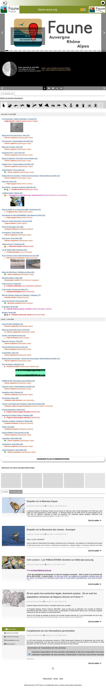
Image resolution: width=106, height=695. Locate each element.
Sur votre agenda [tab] (15, 492)
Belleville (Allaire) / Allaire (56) (12, 278)
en (84, 9)
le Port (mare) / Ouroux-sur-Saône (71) (15, 289)
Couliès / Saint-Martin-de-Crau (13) (13, 335)
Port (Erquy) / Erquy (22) (10, 398)
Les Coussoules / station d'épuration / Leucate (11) (19, 119)
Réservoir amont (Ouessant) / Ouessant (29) (17, 221)
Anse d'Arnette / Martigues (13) (12, 324)
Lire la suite (94, 520)
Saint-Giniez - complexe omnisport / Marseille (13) (19, 187)
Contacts (55, 678)
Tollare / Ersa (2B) (8, 427)
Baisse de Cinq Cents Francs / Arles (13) (15, 135)
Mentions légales (47, 678)
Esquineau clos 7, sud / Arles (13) (13, 153)
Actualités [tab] (5, 492)
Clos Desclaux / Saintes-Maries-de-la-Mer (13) (17, 141)
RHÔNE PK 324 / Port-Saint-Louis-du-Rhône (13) (18, 381)
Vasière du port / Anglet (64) (11, 284)
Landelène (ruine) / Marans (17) (12, 392)
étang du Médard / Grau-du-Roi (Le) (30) (15, 433)
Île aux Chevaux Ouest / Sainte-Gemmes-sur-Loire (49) (20, 256)
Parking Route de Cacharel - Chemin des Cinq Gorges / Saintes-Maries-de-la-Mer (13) (31, 176)
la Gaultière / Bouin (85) (10, 307)
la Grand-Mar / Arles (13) (10, 353)
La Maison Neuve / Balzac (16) (12, 193)
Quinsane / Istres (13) (9, 181)
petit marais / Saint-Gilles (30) (12, 238)
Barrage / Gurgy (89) (9, 312)
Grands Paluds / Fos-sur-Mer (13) (13, 170)
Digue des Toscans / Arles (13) (12, 147)
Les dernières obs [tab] (7, 94)
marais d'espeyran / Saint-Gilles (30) (14, 450)
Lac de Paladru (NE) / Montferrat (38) (14, 250)
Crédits (61, 678)
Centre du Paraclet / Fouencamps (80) (15, 301)
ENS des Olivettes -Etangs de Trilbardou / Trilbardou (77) (21, 295)
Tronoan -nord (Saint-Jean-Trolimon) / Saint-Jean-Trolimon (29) (23, 404)
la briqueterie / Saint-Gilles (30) (12, 233)
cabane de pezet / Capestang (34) (13, 244)
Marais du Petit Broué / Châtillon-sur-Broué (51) (18, 272)
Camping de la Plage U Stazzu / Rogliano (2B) (17, 415)
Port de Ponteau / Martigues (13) (13, 364)
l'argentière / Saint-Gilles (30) (12, 438)
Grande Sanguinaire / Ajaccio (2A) (13, 410)
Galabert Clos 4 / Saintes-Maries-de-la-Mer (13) (18, 164)
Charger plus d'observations (53, 459)
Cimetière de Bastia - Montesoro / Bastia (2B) (17, 421)
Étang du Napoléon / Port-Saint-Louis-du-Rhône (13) (19, 158)
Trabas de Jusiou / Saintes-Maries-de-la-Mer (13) (18, 386)
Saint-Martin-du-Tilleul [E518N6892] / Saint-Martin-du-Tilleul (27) (23, 215)
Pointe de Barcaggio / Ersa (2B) (12, 227)
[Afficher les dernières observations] (11, 98)
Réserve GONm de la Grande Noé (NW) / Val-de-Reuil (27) (21, 209)
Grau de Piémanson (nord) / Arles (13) (15, 347)
